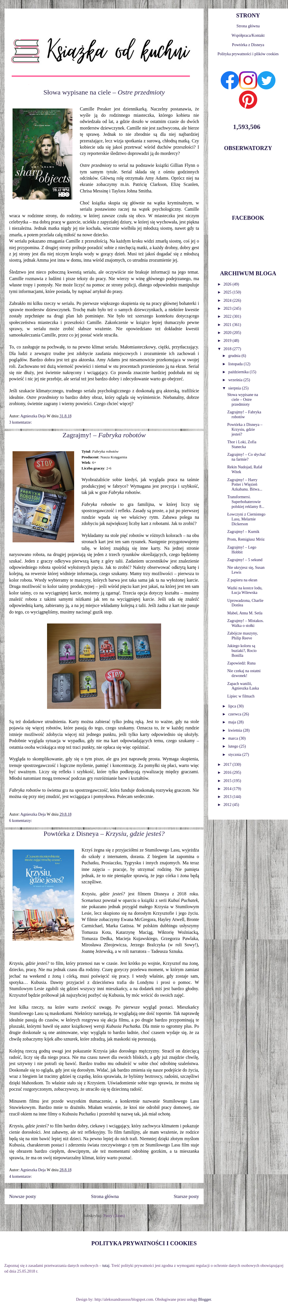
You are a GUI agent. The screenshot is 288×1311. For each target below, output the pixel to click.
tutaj (105, 1265)
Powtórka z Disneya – (104, 833)
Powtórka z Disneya (248, 45)
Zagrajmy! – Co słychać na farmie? (246, 456)
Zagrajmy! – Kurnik (243, 532)
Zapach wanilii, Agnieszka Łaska (243, 686)
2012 (228, 805)
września (235, 380)
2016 (228, 772)
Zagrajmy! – (104, 435)
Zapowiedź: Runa (241, 663)
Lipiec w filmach (241, 696)
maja (232, 722)
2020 (228, 333)
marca (233, 738)
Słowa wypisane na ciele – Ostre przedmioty (242, 400)
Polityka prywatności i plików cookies (248, 54)
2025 (228, 292)
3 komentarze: (20, 422)
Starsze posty (186, 1196)
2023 (228, 308)
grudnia (234, 356)
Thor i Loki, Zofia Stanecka (241, 444)
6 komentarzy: (20, 820)
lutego (233, 746)
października (239, 372)
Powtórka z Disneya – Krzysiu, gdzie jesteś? (244, 429)
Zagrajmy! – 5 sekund (244, 560)
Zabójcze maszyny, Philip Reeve (242, 635)
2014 (228, 789)
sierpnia (235, 388)
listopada (236, 364)
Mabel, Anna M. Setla (244, 613)
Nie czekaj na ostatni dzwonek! (244, 673)
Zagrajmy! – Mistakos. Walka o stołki (245, 623)
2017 (228, 764)
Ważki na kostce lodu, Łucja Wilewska (244, 590)
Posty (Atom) (114, 1216)
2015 (228, 781)
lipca (232, 706)
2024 (228, 300)
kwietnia (235, 730)
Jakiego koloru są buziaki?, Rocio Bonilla (242, 651)
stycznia (235, 754)
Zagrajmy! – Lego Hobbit (241, 549)
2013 (228, 797)
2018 (228, 349)
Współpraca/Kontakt (248, 35)
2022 (228, 316)
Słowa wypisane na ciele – (104, 92)
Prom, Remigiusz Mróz (246, 539)
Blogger (204, 1299)
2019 (228, 340)
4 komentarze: (20, 1176)
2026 (228, 284)
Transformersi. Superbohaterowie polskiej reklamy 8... (245, 502)
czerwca (235, 714)
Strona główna (105, 1196)
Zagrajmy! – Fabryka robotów (244, 414)
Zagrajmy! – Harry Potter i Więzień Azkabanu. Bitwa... (244, 485)
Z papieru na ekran (242, 580)
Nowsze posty (22, 1196)
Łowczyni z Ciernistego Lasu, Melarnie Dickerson (246, 519)
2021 (228, 325)
